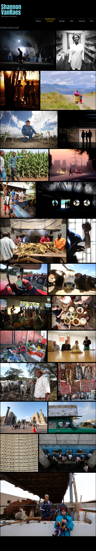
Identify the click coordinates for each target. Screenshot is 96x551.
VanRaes (11, 12)
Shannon (11, 7)
